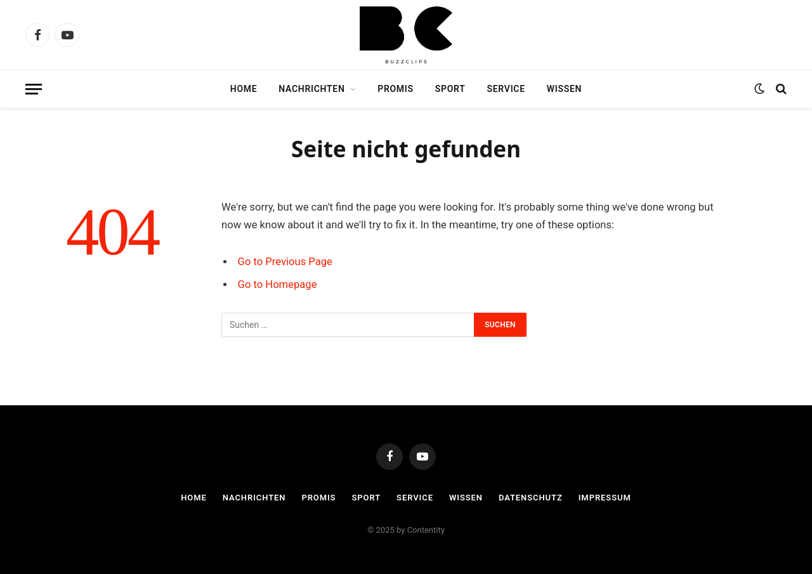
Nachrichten (311, 89)
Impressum (605, 497)
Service (506, 89)
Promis (395, 89)
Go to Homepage (277, 284)
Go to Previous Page (285, 262)
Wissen (564, 89)
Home (244, 89)
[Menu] (33, 89)
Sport (450, 89)
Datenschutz (531, 497)
